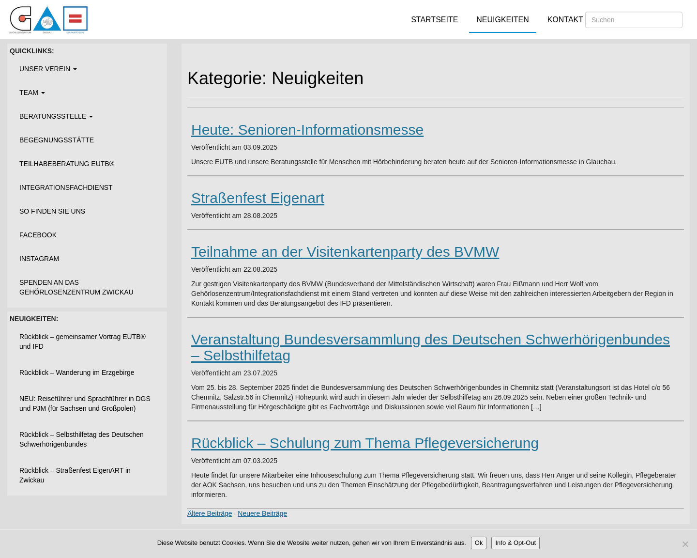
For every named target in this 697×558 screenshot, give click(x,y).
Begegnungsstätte (56, 140)
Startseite (434, 20)
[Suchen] (633, 20)
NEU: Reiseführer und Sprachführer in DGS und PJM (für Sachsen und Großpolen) (85, 403)
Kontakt (565, 20)
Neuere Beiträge (262, 513)
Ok (479, 542)
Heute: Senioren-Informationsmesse (307, 130)
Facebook (38, 235)
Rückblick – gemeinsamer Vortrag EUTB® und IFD (82, 341)
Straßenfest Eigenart (257, 198)
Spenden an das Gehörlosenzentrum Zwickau (76, 287)
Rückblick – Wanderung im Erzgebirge (77, 372)
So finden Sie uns (52, 211)
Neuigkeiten (502, 20)
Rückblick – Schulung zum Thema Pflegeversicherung (365, 443)
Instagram (39, 259)
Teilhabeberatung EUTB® (66, 164)
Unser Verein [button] (48, 69)
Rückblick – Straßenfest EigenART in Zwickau (75, 475)
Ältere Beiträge (209, 513)
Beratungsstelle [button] (56, 116)
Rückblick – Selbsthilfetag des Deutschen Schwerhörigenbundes (81, 439)
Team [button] (32, 92)
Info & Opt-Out (515, 542)
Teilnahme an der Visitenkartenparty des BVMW (345, 252)
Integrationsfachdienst (66, 187)
